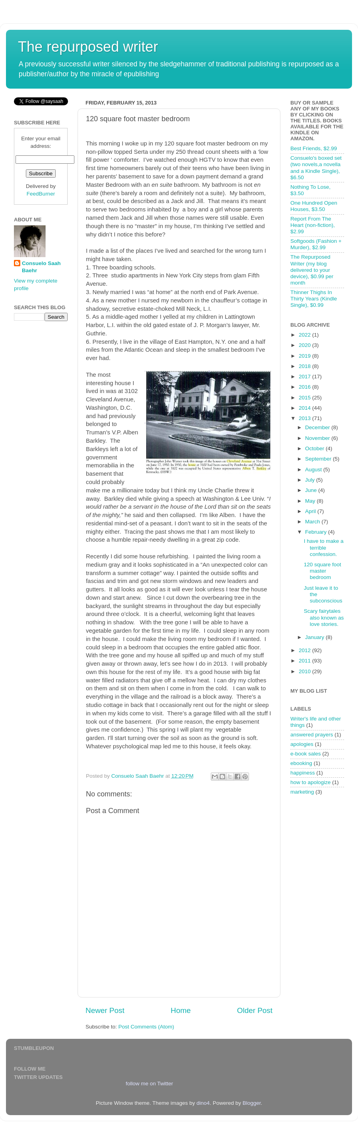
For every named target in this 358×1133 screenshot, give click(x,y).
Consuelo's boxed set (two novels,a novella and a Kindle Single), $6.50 (316, 167)
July (310, 480)
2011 (305, 661)
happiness (302, 773)
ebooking (301, 763)
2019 (305, 356)
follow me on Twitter (149, 1084)
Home (181, 1010)
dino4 (203, 1103)
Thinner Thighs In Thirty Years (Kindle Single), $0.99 (313, 298)
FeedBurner (41, 194)
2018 (305, 366)
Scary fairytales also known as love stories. (324, 617)
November (318, 438)
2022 (305, 335)
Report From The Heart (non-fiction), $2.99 (312, 225)
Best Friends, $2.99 (313, 148)
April (311, 511)
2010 (305, 671)
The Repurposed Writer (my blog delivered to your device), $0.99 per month (311, 270)
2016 (305, 387)
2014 (305, 408)
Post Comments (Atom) (146, 1027)
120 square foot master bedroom (322, 571)
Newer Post (105, 1010)
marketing (302, 792)
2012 (305, 650)
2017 (305, 377)
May (311, 501)
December (318, 427)
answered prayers (311, 735)
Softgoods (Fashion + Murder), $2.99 (316, 244)
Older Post (254, 1010)
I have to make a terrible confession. (324, 547)
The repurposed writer (88, 47)
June (311, 490)
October (315, 448)
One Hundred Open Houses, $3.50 (313, 206)
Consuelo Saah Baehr (41, 267)
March (313, 522)
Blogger (252, 1103)
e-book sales (305, 754)
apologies (301, 744)
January (315, 637)
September (319, 459)
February (316, 532)
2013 (305, 418)
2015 (305, 398)
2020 (305, 345)
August (314, 470)
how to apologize (310, 782)
